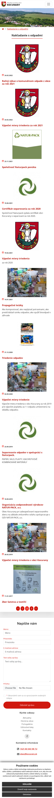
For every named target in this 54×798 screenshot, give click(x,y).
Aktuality (27, 718)
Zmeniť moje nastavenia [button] (26, 789)
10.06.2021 (9, 203)
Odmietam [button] (27, 794)
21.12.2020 (9, 352)
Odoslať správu (27, 705)
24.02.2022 (9, 75)
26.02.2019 (9, 554)
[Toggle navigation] (48, 4)
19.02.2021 (9, 253)
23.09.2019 (9, 447)
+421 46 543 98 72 (28, 749)
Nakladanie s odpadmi (17, 29)
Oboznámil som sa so (26, 696)
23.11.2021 (9, 161)
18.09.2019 (9, 499)
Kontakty (27, 730)
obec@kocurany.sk (28, 754)
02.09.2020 (9, 394)
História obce (27, 721)
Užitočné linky (27, 727)
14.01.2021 (9, 299)
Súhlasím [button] (27, 784)
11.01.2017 (9, 596)
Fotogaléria (27, 724)
